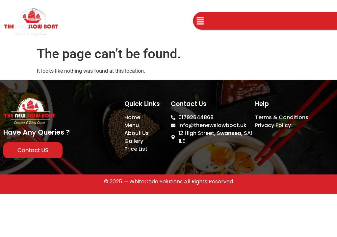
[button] (200, 21)
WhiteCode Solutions (156, 181)
